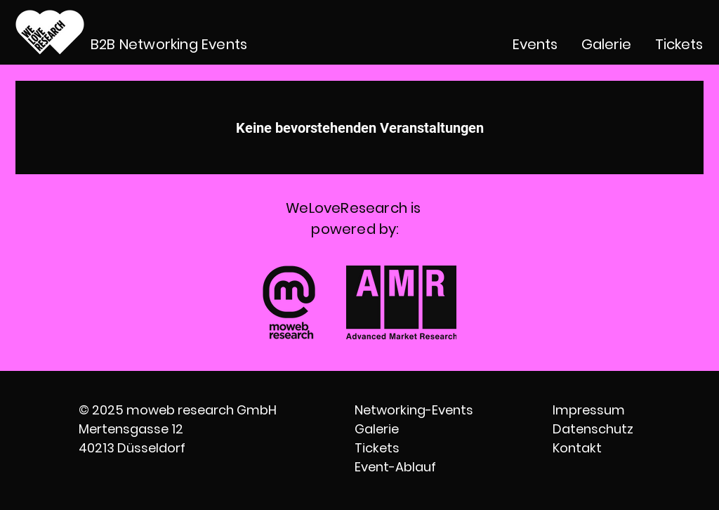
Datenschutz (593, 429)
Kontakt (577, 448)
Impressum (589, 410)
